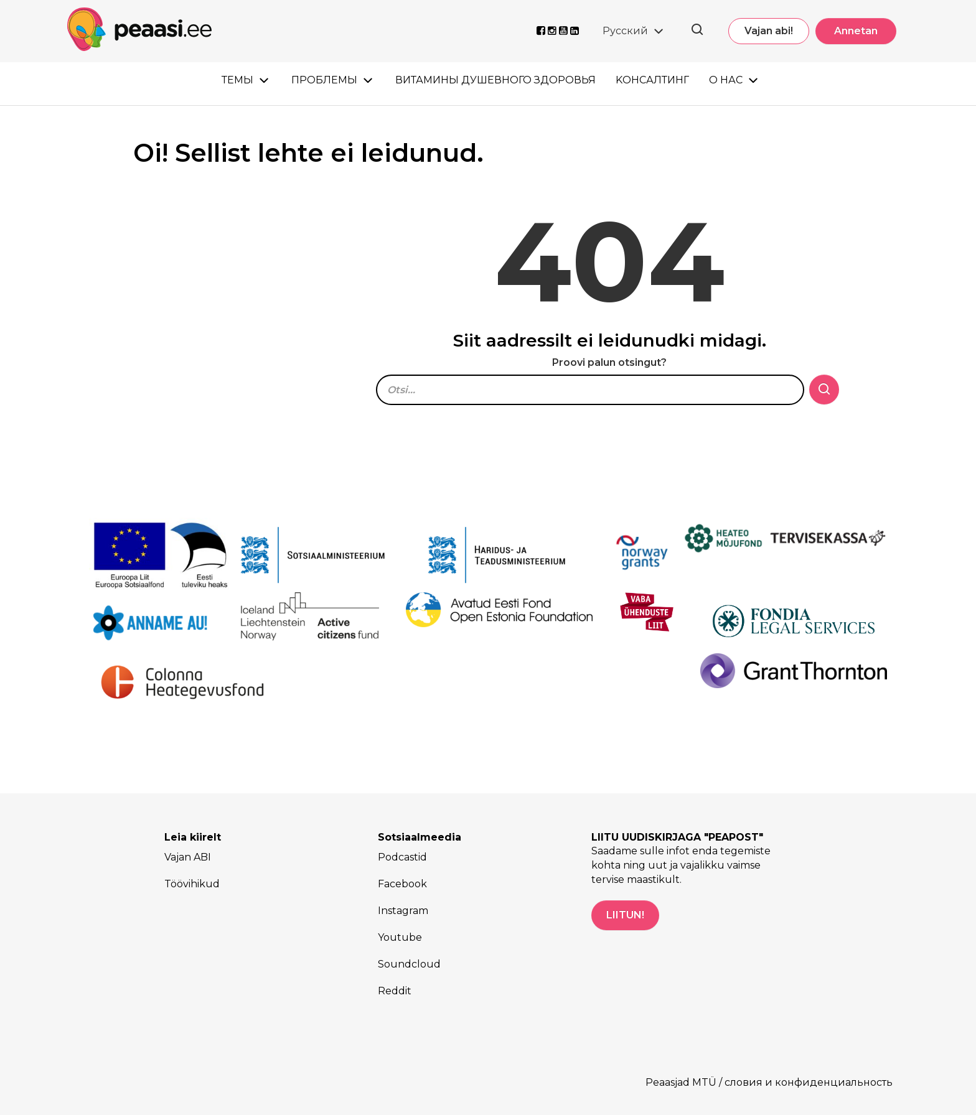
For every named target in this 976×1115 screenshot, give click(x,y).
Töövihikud (192, 884)
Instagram (403, 911)
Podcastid (402, 857)
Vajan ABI (187, 857)
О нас (726, 80)
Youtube (400, 937)
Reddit (394, 991)
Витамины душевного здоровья (495, 80)
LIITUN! (625, 915)
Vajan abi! (768, 31)
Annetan (856, 31)
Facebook (402, 884)
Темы (237, 80)
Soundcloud (409, 964)
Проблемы (324, 80)
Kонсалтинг (652, 80)
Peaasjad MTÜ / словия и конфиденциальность (769, 1082)
